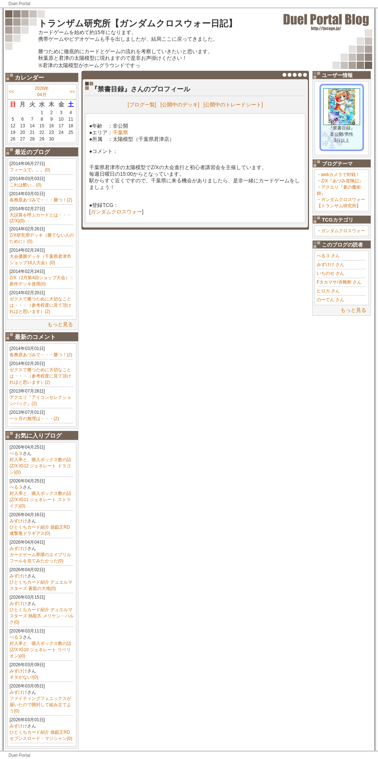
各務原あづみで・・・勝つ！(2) (41, 199)
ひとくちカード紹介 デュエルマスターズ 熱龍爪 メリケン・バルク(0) (42, 616)
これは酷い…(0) (25, 184)
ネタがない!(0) (24, 677)
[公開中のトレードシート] (233, 104)
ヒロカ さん (328, 290)
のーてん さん (330, 299)
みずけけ (18, 520)
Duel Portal (19, 3)
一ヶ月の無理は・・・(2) (34, 418)
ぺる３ (16, 453)
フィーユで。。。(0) (30, 169)
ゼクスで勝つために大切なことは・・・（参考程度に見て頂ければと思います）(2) (40, 305)
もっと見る (60, 324)
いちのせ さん (330, 273)
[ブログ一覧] (142, 104)
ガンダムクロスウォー (343, 230)
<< (11, 91)
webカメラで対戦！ (340, 174)
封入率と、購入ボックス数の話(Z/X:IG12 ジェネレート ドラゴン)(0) (40, 466)
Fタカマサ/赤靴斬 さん (339, 282)
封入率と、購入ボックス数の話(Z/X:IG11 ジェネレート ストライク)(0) (40, 499)
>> (72, 91)
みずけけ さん (330, 264)
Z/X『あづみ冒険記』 (342, 180)
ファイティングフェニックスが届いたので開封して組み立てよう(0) (40, 705)
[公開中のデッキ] (179, 104)
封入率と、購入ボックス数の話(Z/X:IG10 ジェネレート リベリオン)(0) (40, 649)
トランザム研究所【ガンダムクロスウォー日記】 (137, 23)
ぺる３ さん (328, 255)
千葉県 (120, 132)
